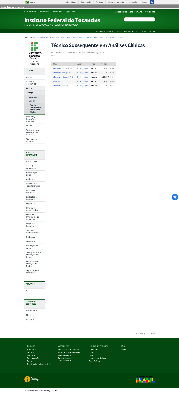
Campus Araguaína (55, 38)
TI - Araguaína (82, 68)
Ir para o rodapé (72, 12)
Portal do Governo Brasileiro (12, 7)
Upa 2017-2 (57, 81)
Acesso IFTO (94, 349)
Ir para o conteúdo (31, 12)
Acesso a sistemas (131, 31)
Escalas (88, 38)
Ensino (74, 38)
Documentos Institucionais (69, 352)
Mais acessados (64, 355)
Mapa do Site (150, 12)
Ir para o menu (46, 12)
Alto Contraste (135, 12)
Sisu (91, 355)
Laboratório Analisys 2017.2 (63, 72)
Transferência (94, 361)
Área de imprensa (148, 31)
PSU (91, 352)
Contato (118, 31)
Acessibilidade (121, 12)
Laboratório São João (60, 86)
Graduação (31, 355)
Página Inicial (42, 38)
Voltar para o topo (146, 333)
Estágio (81, 38)
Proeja (29, 361)
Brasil (33, 2)
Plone (59, 391)
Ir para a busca (59, 12)
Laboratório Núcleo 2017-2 (63, 77)
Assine (123, 349)
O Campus (66, 38)
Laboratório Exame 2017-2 (63, 68)
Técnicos (30, 352)
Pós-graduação (33, 358)
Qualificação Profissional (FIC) (39, 364)
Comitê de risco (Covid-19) (68, 349)
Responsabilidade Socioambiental (65, 359)
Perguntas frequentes (104, 31)
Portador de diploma (97, 358)
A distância (31, 349)
